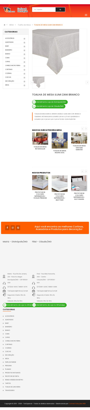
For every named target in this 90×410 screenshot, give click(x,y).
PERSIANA (8, 366)
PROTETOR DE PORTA (12, 376)
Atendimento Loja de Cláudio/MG (48, 106)
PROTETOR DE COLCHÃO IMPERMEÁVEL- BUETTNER (59, 197)
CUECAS (8, 77)
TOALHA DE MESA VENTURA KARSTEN (79, 148)
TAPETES (8, 383)
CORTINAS (8, 69)
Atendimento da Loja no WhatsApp (19, 305)
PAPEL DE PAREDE (10, 362)
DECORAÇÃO (9, 81)
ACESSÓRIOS (9, 38)
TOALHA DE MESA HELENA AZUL (59, 152)
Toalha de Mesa (24, 25)
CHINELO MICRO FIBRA (12, 65)
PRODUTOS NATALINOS (12, 373)
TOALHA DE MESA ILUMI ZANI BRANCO (48, 25)
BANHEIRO (8, 50)
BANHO (7, 54)
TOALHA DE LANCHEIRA (12, 387)
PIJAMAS (8, 369)
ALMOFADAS (9, 42)
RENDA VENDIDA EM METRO (14, 380)
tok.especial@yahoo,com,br (18, 291)
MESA (11, 25)
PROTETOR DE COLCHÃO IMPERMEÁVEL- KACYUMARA (79, 196)
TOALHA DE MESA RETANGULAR (40, 148)
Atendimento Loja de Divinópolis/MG (49, 102)
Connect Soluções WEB (77, 404)
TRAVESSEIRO (9, 390)
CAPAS (7, 62)
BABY (7, 46)
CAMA (7, 58)
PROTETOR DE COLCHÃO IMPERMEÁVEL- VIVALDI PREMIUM (40, 195)
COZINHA (8, 73)
